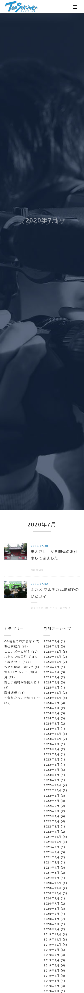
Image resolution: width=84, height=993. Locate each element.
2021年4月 (51, 867)
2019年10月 (52, 944)
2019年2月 (51, 985)
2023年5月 (51, 764)
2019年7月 (51, 960)
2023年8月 (51, 749)
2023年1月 (51, 779)
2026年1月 (51, 646)
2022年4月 (51, 816)
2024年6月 (51, 713)
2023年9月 (51, 744)
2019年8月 (51, 954)
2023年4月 (51, 769)
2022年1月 (51, 831)
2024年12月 (52, 692)
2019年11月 (52, 939)
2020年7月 (51, 903)
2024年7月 (51, 708)
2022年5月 (51, 811)
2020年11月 (52, 888)
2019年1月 (51, 991)
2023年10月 (52, 738)
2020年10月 (52, 893)
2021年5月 (51, 862)
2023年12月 (52, 733)
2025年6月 (51, 682)
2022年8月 (51, 795)
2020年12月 (52, 882)
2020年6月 (51, 908)
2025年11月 (52, 656)
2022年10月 (52, 790)
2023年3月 (51, 774)
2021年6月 (51, 857)
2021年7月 (51, 852)
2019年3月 (51, 980)
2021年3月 (51, 872)
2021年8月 (51, 846)
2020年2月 (51, 924)
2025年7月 (51, 677)
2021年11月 (52, 836)
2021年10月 (52, 841)
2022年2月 (51, 826)
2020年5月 (51, 913)
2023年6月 (51, 759)
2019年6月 (51, 965)
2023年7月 (51, 754)
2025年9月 (51, 666)
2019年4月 (51, 975)
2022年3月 (51, 821)
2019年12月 (52, 934)
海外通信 (14, 692)
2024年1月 (51, 728)
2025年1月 (51, 687)
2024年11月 (52, 697)
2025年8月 (51, 672)
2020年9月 (51, 898)
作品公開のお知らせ (21, 666)
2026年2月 (51, 641)
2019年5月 (51, 970)
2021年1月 (51, 877)
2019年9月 (51, 949)
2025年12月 (52, 651)
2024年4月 (51, 718)
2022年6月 (51, 805)
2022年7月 (51, 800)
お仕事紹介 (16, 646)
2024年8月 (51, 702)
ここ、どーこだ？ (21, 651)
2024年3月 (51, 723)
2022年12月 (52, 785)
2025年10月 (52, 661)
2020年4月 (51, 918)
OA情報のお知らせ (22, 641)
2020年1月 (51, 929)
